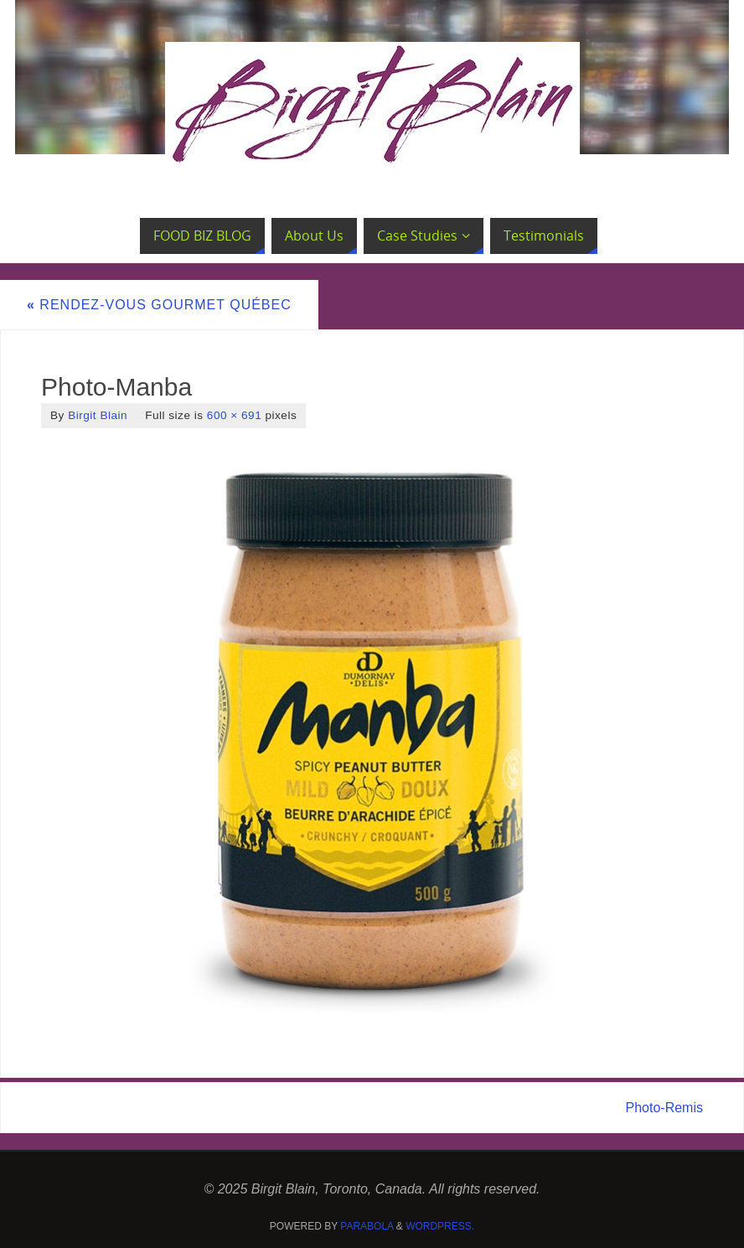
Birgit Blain (97, 415)
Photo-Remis (664, 1107)
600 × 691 (234, 415)
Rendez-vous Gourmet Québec (159, 305)
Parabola (366, 1226)
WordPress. (440, 1226)
